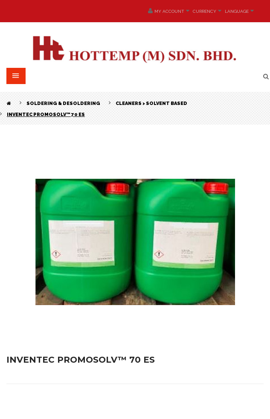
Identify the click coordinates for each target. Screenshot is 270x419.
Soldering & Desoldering (63, 103)
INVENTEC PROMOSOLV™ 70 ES (46, 114)
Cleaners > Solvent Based (151, 103)
